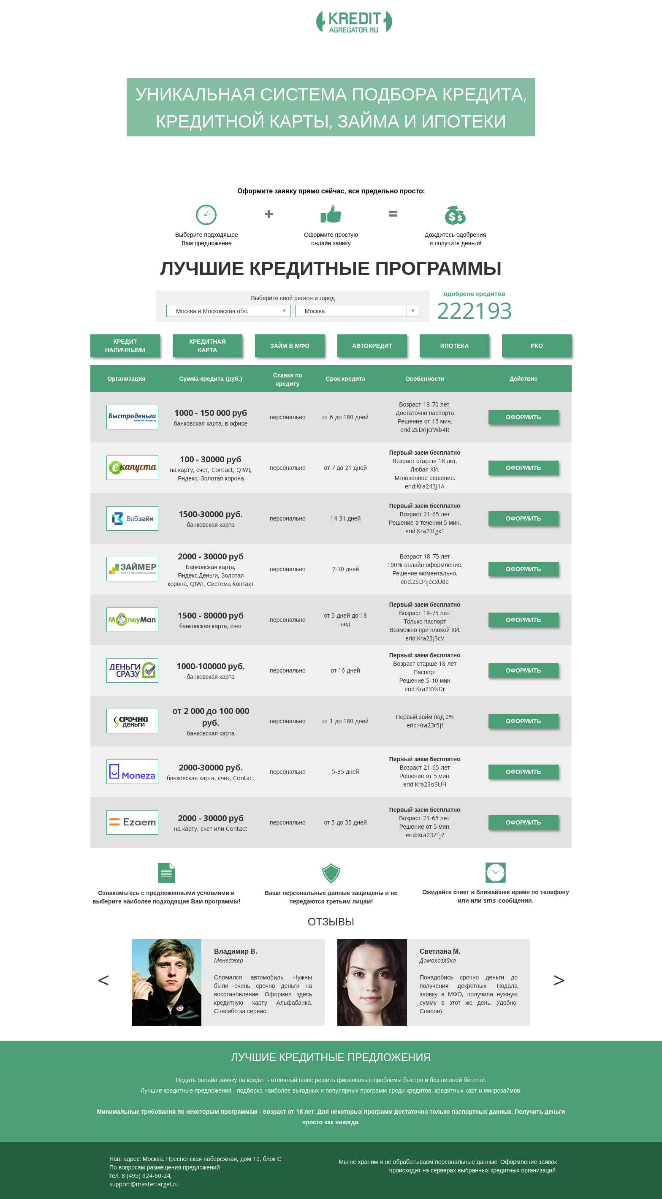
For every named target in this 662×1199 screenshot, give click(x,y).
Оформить (523, 417)
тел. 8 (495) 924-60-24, (140, 1176)
